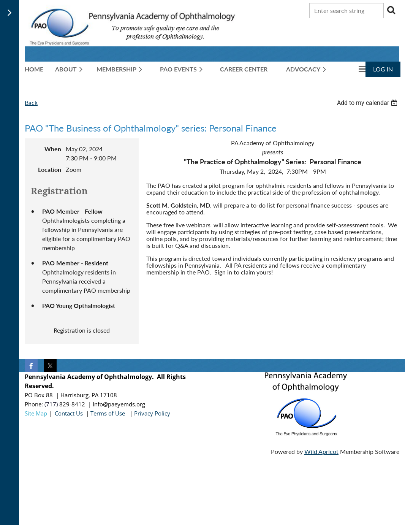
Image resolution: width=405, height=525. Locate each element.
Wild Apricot (321, 451)
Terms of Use (107, 413)
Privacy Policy (152, 413)
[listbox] (368, 103)
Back (31, 102)
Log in (383, 69)
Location (49, 169)
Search (391, 10)
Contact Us (69, 413)
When (52, 148)
